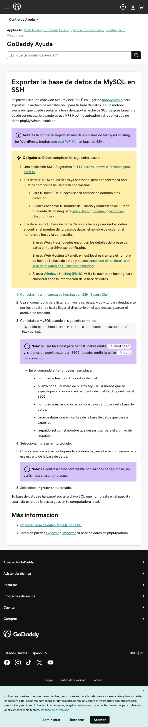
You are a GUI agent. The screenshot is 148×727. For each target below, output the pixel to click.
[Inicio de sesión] (133, 7)
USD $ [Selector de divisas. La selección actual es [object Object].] (137, 653)
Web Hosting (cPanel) (40, 30)
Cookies (97, 680)
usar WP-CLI (68, 141)
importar (69, 532)
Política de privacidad (72, 680)
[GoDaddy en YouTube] (50, 664)
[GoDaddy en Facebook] (6, 664)
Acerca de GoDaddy (18, 562)
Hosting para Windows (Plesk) (81, 30)
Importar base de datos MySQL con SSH (51, 525)
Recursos (10, 584)
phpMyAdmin (112, 99)
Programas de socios (19, 596)
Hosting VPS (115, 30)
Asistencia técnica (17, 573)
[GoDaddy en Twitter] (39, 664)
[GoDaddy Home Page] (21, 634)
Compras (10, 618)
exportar (52, 532)
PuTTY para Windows (89, 166)
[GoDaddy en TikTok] (28, 664)
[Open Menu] (5, 7)
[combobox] (69, 55)
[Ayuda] (122, 7)
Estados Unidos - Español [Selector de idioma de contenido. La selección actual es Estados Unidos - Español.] (25, 653)
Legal (49, 680)
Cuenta (9, 607)
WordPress (15, 35)
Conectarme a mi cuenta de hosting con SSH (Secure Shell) (65, 294)
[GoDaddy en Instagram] (17, 664)
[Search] (136, 55)
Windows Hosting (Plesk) (63, 273)
